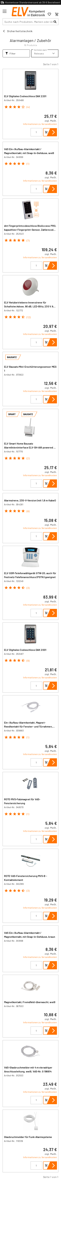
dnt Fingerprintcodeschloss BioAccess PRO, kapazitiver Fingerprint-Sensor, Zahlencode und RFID (30, 229)
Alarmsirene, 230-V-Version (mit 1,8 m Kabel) (30, 500)
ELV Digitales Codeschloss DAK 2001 (25, 649)
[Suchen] (55, 21)
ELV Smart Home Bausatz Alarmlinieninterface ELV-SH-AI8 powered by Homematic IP (30, 447)
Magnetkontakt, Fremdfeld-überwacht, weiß (29, 1002)
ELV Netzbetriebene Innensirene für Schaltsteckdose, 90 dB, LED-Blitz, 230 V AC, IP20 (30, 306)
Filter (10, 53)
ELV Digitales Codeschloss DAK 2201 (25, 96)
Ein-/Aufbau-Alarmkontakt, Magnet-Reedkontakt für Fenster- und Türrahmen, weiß (28, 726)
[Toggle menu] (5, 11)
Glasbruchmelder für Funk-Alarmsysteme (28, 1136)
